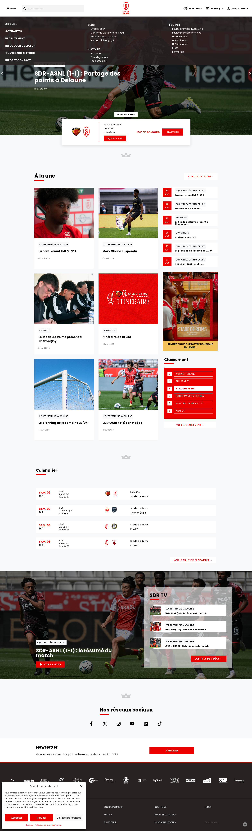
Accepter (16, 817)
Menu (13, 8)
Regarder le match (115, 138)
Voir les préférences (69, 817)
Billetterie (173, 132)
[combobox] (53, 8)
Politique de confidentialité (48, 825)
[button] (81, 786)
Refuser (41, 817)
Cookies (29, 825)
